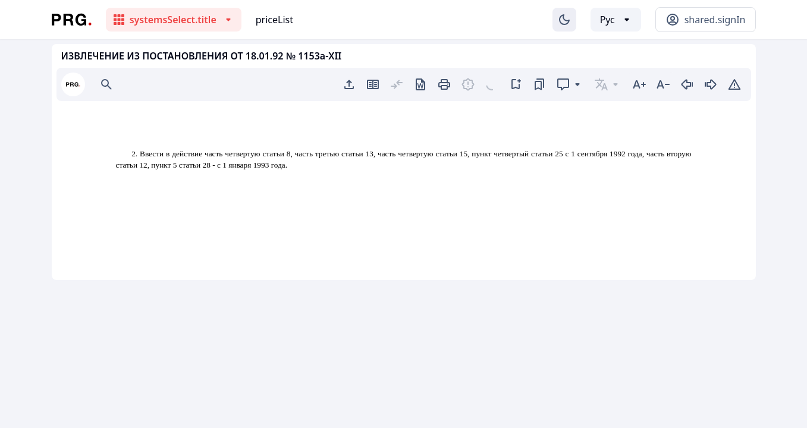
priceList (274, 19)
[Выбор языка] (616, 20)
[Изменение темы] (564, 20)
